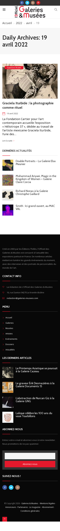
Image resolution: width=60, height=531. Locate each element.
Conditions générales (30, 511)
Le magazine (34, 507)
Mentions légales (47, 503)
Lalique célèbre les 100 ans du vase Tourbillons (34, 414)
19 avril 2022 (12, 113)
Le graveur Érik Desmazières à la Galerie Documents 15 (35, 385)
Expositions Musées (14, 68)
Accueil (7, 23)
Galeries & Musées (29, 503)
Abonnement (48, 507)
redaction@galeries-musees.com (22, 298)
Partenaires (23, 507)
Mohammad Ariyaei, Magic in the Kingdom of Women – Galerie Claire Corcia (36, 179)
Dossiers (9, 344)
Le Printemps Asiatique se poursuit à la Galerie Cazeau (36, 370)
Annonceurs (10, 507)
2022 (19, 23)
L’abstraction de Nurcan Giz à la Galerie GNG (35, 399)
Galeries (9, 322)
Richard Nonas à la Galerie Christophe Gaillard (32, 192)
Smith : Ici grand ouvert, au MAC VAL (35, 207)
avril (29, 23)
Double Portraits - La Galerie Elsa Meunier (36, 162)
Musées (9, 328)
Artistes (9, 333)
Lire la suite (7, 140)
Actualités (10, 349)
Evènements (11, 338)
